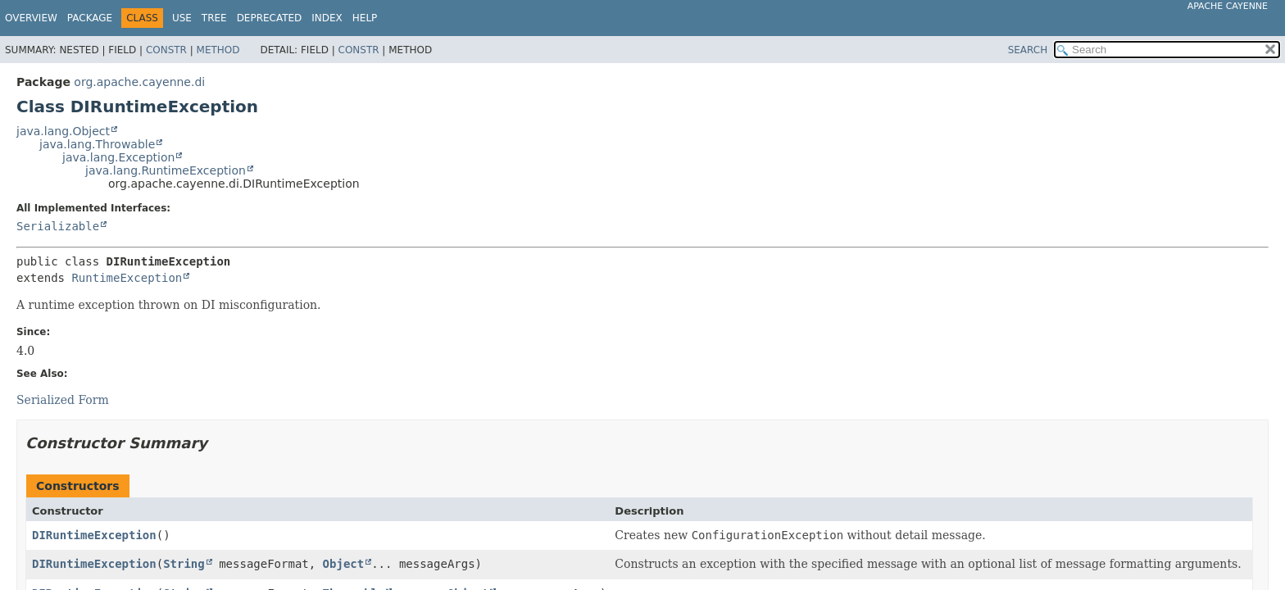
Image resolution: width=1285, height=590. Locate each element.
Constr (166, 50)
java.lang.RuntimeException (165, 170)
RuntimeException (126, 277)
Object (344, 563)
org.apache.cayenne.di (139, 81)
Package (89, 18)
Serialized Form (62, 399)
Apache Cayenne (1227, 6)
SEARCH (1028, 50)
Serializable (57, 226)
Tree (214, 18)
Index (327, 18)
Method (218, 50)
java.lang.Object (63, 131)
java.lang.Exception (118, 157)
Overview (31, 18)
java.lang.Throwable (97, 144)
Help (365, 18)
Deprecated (269, 18)
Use (182, 18)
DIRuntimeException (94, 535)
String (184, 563)
